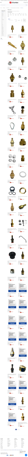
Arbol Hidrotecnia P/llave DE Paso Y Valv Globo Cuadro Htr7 (12, 406)
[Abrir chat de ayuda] (26, 455)
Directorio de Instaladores (22, 443)
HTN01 (2, 28)
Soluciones (22, 441)
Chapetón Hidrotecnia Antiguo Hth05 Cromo (22, 83)
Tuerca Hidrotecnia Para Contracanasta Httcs (22, 196)
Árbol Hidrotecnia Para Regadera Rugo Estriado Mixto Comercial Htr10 (12, 358)
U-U (2, 17)
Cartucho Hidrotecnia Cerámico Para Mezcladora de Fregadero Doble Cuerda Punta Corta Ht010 (22, 423)
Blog (14, 447)
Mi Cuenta (2, 442)
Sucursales (15, 0)
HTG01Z (3, 31)
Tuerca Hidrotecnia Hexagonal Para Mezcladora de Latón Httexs (22, 148)
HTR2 (2, 24)
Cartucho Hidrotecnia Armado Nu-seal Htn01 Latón (22, 132)
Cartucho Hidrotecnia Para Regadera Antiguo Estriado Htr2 (22, 213)
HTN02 (2, 27)
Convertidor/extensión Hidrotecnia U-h (12, 99)
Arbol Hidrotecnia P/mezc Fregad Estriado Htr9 (22, 390)
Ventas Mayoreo (22, 440)
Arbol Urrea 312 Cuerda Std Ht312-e (12, 212)
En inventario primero (24, 20)
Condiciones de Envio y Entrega (8, 446)
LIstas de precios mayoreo (22, 447)
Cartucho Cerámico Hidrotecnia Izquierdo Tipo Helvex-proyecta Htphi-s (22, 261)
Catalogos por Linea (15, 442)
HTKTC (2, 13)
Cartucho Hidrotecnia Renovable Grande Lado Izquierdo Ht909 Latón (12, 51)
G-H (2, 23)
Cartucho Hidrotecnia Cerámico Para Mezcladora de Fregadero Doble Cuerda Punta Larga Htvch (12, 229)
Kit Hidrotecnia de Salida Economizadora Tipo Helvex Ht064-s (22, 229)
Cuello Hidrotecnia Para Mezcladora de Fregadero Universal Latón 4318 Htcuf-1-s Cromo (22, 246)
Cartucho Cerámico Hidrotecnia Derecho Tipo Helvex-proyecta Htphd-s (22, 277)
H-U (21, 13)
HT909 (2, 33)
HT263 (13, 13)
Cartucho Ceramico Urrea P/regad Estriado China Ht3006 (22, 326)
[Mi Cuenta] (25, 2)
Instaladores (22, 442)
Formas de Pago (8, 442)
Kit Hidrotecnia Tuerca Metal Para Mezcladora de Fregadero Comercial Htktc (12, 197)
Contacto (1, 441)
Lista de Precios (15, 441)
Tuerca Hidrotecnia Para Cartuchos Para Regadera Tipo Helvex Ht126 (22, 374)
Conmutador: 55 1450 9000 (4, 0)
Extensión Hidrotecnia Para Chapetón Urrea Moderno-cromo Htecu (12, 277)
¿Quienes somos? (1, 443)
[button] (24, 3)
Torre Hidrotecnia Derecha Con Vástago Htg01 (12, 83)
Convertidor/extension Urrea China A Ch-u (22, 309)
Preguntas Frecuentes (2, 439)
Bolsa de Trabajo (1, 445)
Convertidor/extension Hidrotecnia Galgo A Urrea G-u (11, 390)
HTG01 (2, 32)
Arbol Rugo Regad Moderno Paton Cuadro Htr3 (22, 358)
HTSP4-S (3, 19)
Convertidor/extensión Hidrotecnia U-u (22, 34)
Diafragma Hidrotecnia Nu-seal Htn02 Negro (12, 261)
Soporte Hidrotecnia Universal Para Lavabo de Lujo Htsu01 (12, 116)
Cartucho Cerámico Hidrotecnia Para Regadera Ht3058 (12, 245)
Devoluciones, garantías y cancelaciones (9, 444)
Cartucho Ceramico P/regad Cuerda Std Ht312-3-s (12, 326)
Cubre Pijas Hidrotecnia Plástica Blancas (11, 164)
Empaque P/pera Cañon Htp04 (11, 309)
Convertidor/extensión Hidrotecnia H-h (12, 34)
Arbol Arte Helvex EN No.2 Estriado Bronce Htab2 (22, 293)
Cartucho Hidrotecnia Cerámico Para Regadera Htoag (22, 99)
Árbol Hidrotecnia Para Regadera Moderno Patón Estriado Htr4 (22, 406)
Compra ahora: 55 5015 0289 (10, 0)
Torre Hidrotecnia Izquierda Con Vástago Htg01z (21, 51)
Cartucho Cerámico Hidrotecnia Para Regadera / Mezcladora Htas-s (22, 116)
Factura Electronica (8, 439)
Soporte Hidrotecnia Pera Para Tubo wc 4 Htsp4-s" (12, 132)
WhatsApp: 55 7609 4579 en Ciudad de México (22, 0)
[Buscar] (26, 5)
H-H (2, 22)
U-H (2, 18)
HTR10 (2, 14)
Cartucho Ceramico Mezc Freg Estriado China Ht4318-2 (22, 342)
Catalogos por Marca (15, 444)
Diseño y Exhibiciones (22, 445)
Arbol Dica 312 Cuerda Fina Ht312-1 (12, 180)
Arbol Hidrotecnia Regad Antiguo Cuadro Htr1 (11, 423)
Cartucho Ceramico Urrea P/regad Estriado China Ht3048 (11, 342)
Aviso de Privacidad (2, 446)
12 (19, 20)
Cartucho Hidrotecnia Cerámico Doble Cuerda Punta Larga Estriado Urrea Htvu (12, 375)
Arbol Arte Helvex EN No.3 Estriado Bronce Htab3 (12, 293)
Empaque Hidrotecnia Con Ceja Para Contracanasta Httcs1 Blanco (22, 180)
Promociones (8, 440)
